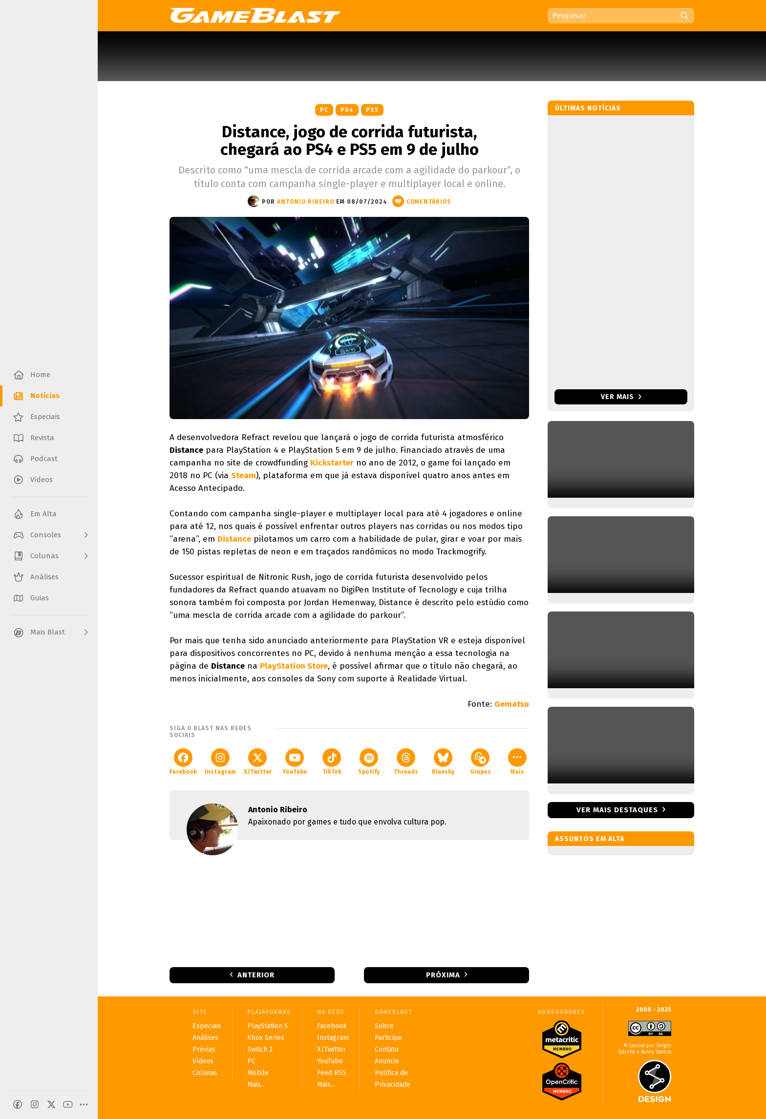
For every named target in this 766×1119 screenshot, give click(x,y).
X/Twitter (258, 761)
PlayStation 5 (267, 1026)
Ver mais (621, 397)
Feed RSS (331, 1073)
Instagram (220, 761)
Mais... (256, 1084)
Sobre (384, 1026)
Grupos (480, 761)
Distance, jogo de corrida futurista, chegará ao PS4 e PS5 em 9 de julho (349, 140)
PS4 (347, 109)
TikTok (331, 761)
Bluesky (443, 761)
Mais (517, 761)
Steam (243, 475)
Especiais (206, 1026)
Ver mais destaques (617, 809)
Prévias (203, 1049)
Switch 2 (260, 1049)
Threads (406, 761)
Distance (234, 539)
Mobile (258, 1073)
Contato (387, 1049)
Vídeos (202, 1061)
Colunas (204, 1073)
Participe (388, 1038)
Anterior (256, 975)
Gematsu (511, 704)
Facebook (183, 761)
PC (324, 109)
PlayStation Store (294, 666)
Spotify (369, 761)
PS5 (372, 109)
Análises (205, 1038)
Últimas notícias (588, 108)
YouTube (294, 761)
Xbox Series (265, 1038)
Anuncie (387, 1061)
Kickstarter (332, 463)
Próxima (443, 975)
